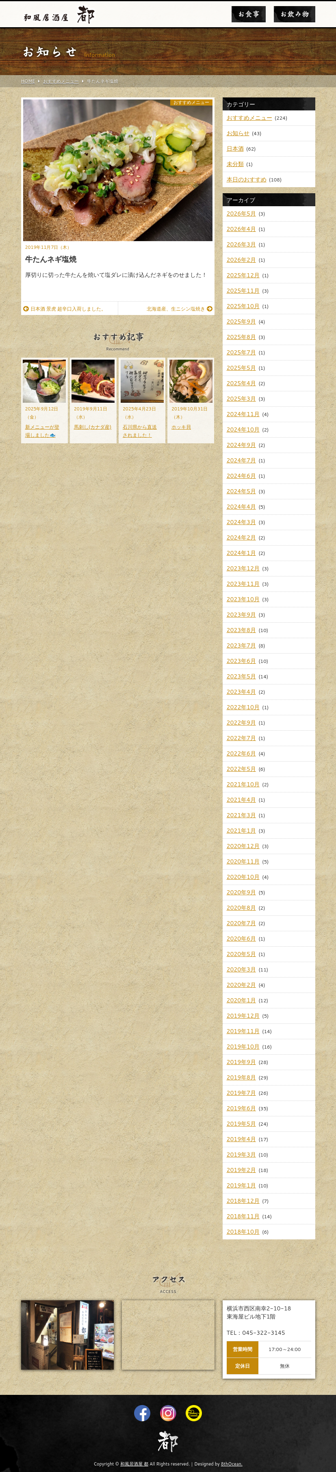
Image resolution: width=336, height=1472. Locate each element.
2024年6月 (241, 476)
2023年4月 (241, 692)
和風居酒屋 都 (134, 1464)
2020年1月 (241, 1000)
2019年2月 (241, 1170)
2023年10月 (243, 599)
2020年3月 (241, 969)
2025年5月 (241, 368)
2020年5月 (241, 954)
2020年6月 (241, 939)
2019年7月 (241, 1093)
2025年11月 (243, 291)
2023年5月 (241, 676)
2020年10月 (243, 877)
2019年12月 (243, 1016)
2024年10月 (243, 429)
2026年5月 (241, 213)
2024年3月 (241, 522)
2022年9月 (241, 723)
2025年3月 (241, 399)
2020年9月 (241, 892)
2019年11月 (243, 1031)
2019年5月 (241, 1124)
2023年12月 (243, 568)
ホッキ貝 (181, 426)
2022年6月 (241, 753)
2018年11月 (243, 1216)
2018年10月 (243, 1232)
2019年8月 (241, 1077)
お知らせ (238, 133)
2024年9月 (241, 445)
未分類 (235, 164)
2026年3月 (241, 244)
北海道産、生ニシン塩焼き (179, 308)
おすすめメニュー (191, 102)
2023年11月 (243, 584)
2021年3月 (241, 815)
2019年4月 (241, 1139)
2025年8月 (241, 337)
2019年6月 (241, 1108)
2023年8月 (241, 630)
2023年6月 (241, 661)
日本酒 (235, 149)
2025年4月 (241, 383)
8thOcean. (232, 1464)
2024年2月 (241, 537)
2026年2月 (241, 260)
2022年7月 (241, 738)
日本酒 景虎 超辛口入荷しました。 (64, 308)
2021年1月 (241, 831)
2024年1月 (241, 553)
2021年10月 (243, 784)
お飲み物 (294, 14)
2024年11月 (243, 414)
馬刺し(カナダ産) (93, 426)
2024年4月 (241, 507)
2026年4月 (241, 229)
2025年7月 (241, 352)
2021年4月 (241, 800)
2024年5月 (241, 491)
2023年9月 (241, 615)
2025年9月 (241, 321)
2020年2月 (241, 985)
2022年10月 (243, 707)
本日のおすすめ (247, 179)
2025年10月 (243, 306)
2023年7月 (241, 645)
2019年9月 (241, 1062)
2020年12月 (243, 846)
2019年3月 (241, 1154)
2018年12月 (243, 1201)
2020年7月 (241, 923)
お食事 (249, 14)
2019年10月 (243, 1046)
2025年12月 (243, 275)
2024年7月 (241, 460)
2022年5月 (241, 769)
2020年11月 (243, 861)
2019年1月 (241, 1185)
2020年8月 (241, 908)
